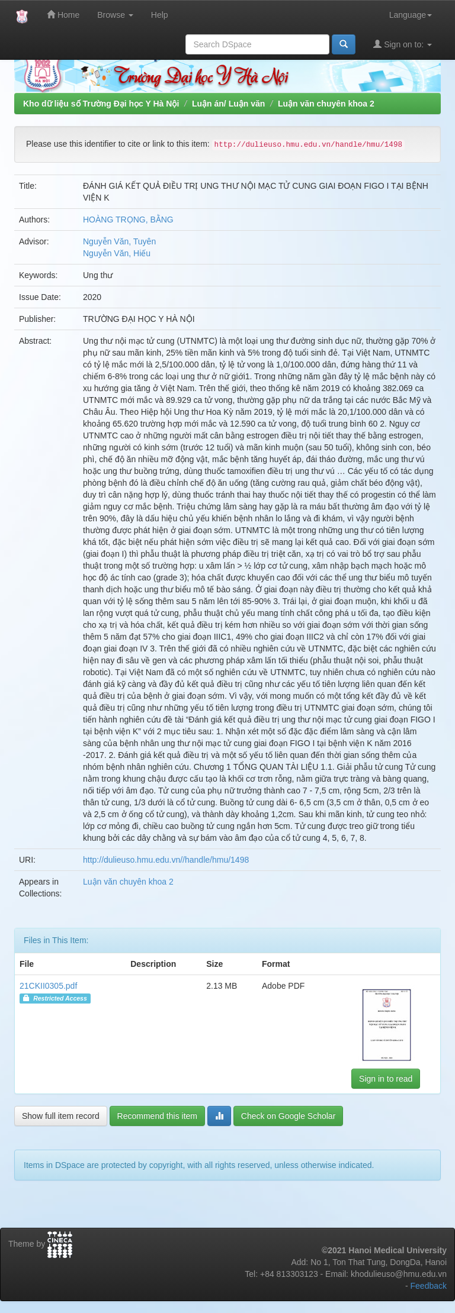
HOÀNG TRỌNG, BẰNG (128, 219)
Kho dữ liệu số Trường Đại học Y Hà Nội (101, 103)
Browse (115, 15)
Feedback (429, 1286)
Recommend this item (157, 1116)
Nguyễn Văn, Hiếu (116, 253)
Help (159, 15)
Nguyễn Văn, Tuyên (119, 241)
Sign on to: (402, 44)
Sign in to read (385, 1078)
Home (63, 14)
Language (410, 15)
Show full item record (61, 1116)
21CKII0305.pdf (48, 986)
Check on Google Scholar (288, 1116)
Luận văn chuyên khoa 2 (326, 103)
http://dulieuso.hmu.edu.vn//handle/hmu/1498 (166, 859)
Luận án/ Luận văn (228, 103)
